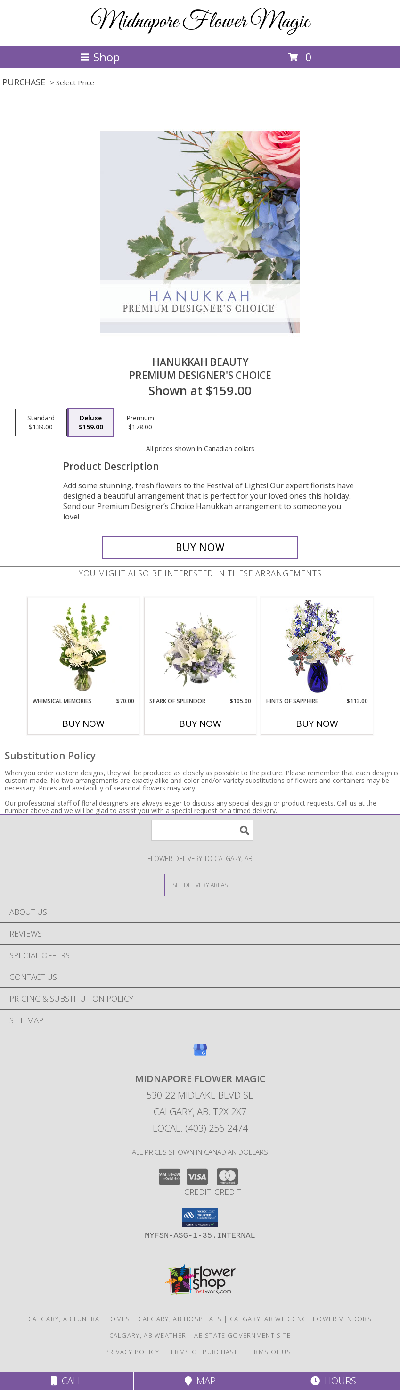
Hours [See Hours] (333, 1380)
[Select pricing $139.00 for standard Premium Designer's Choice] (41, 422)
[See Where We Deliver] (200, 884)
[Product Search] (202, 830)
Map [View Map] (200, 1380)
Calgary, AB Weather (148, 1335)
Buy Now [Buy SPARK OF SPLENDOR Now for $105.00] (200, 723)
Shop (100, 57)
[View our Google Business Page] (200, 1054)
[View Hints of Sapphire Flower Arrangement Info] (317, 647)
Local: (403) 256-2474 (200, 1128)
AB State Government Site (242, 1335)
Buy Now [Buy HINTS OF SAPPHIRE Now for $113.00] (317, 723)
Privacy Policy (132, 1352)
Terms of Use (270, 1352)
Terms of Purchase (202, 1352)
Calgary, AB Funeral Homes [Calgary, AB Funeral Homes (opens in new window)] (79, 1319)
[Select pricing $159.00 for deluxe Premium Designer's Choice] (91, 422)
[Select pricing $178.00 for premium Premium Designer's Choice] (140, 422)
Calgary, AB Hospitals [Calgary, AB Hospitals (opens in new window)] (180, 1319)
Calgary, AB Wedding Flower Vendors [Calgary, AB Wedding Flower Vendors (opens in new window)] (301, 1319)
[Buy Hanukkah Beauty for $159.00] (200, 547)
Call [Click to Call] (66, 1380)
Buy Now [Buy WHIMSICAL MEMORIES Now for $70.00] (83, 723)
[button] (200, 1217)
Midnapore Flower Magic (200, 22)
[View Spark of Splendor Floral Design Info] (200, 647)
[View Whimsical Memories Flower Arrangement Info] (83, 647)
